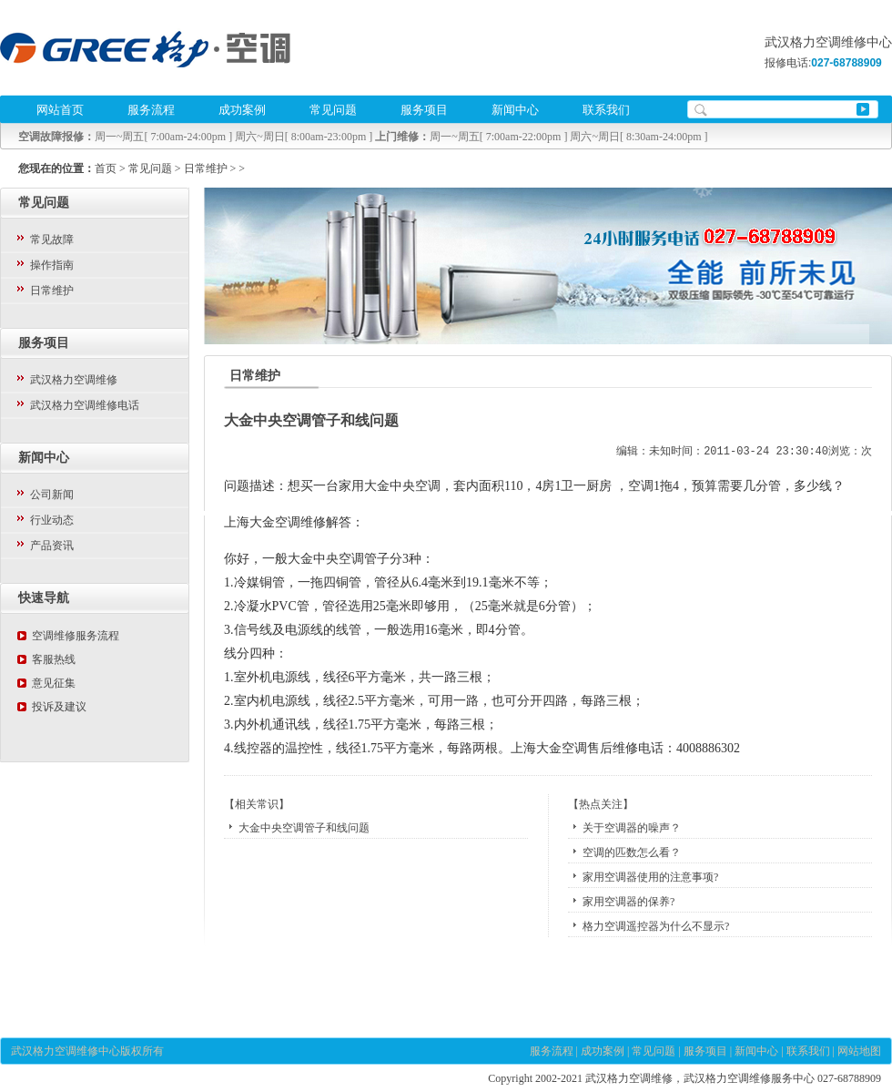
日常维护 (206, 168)
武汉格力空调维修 (73, 379)
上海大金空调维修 (275, 522)
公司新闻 (52, 494)
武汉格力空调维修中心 (65, 1051)
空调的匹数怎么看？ (632, 852)
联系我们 (606, 110)
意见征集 (54, 683)
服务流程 (151, 110)
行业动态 (52, 520)
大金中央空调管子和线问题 (304, 828)
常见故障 (52, 239)
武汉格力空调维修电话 (84, 405)
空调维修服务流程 (75, 635)
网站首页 (60, 110)
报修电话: (823, 62)
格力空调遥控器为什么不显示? (656, 926)
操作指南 (52, 265)
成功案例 (242, 110)
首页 (106, 168)
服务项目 (424, 110)
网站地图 (859, 1051)
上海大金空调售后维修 (574, 748)
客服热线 (54, 659)
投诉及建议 (59, 706)
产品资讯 (52, 545)
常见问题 (333, 110)
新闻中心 (515, 110)
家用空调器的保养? (628, 901)
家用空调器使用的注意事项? (650, 877)
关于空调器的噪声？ (632, 828)
